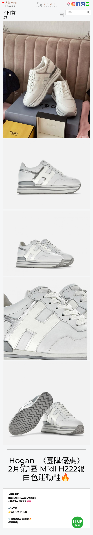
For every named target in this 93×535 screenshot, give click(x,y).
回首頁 (9, 14)
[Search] (75, 12)
